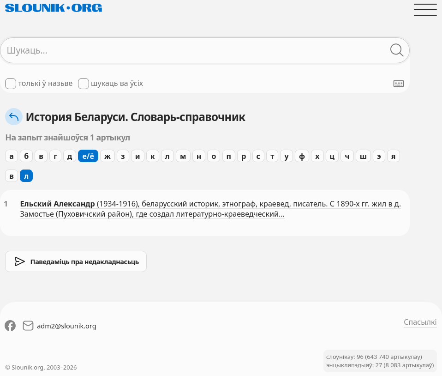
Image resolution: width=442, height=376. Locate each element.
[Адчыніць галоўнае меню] (425, 9)
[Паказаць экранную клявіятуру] (398, 83)
